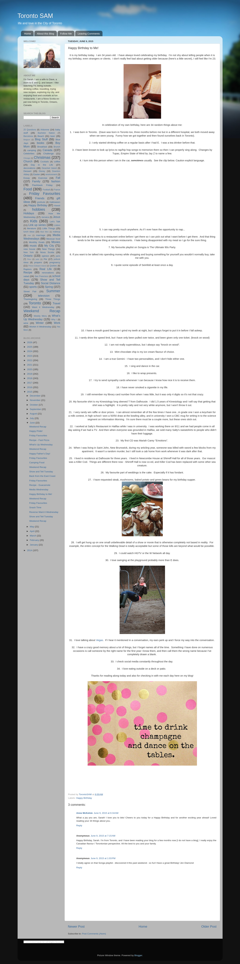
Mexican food (53, 239)
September (36, 409)
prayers (38, 262)
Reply (79, 825)
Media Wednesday (38, 489)
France (57, 189)
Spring (49, 286)
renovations (48, 272)
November (35, 400)
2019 (30, 374)
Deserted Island (49, 168)
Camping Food (36, 462)
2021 (30, 364)
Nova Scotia (47, 252)
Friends (39, 198)
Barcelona (28, 136)
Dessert (28, 171)
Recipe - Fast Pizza (39, 440)
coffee (57, 161)
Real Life (45, 269)
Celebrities (29, 153)
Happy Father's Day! (39, 453)
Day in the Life (42, 165)
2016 (30, 387)
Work (57, 322)
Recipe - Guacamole (39, 485)
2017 (30, 382)
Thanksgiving (30, 299)
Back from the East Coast (42, 476)
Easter (36, 174)
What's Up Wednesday (41, 444)
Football (46, 189)
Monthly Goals (37, 242)
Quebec (53, 266)
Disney (42, 171)
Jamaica (45, 217)
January (34, 544)
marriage (40, 235)
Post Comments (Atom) (94, 933)
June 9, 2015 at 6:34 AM (106, 813)
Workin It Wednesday (40, 326)
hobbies (38, 209)
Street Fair (30, 291)
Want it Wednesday (43, 307)
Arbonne (44, 129)
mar (29, 235)
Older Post (208, 926)
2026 (30, 342)
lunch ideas (29, 232)
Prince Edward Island (37, 266)
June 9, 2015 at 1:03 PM (103, 858)
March (33, 535)
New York (29, 252)
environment (51, 174)
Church (28, 161)
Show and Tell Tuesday (41, 471)
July (32, 418)
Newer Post (76, 926)
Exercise (42, 178)
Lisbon (57, 225)
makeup (56, 232)
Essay (27, 178)
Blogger (138, 955)
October (34, 404)
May (32, 526)
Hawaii (57, 205)
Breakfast (42, 146)
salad (26, 276)
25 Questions (30, 130)
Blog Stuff (41, 139)
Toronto (35, 303)
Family (36, 181)
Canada (47, 150)
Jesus (56, 216)
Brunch (57, 147)
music (33, 245)
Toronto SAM (35, 15)
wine (26, 323)
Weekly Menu (40, 316)
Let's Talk (55, 221)
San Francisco (41, 276)
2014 (30, 550)
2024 (30, 351)
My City (49, 245)
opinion (45, 256)
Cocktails (44, 161)
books (40, 142)
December (35, 395)
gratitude (41, 202)
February (35, 540)
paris (58, 256)
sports (33, 286)
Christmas (42, 157)
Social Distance (50, 283)
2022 (30, 360)
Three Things (52, 299)
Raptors (28, 269)
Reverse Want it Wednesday (43, 512)
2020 (30, 369)
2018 (30, 378)
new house (29, 249)
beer (52, 136)
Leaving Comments (89, 33)
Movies (55, 242)
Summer (53, 291)
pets (37, 259)
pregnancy (54, 262)
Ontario (28, 255)
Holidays (29, 213)
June (33, 422)
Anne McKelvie (84, 813)
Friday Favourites (44, 193)
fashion (55, 181)
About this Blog (45, 33)
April (32, 531)
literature (31, 228)
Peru (29, 259)
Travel (56, 303)
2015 (30, 391)
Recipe (28, 272)
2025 (30, 347)
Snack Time (35, 507)
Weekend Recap (42, 311)
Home (27, 33)
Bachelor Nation (46, 133)
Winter (40, 322)
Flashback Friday (42, 185)
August (34, 413)
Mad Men (44, 232)
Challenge (48, 153)
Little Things (48, 228)
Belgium (27, 140)
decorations (30, 168)
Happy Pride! (36, 431)
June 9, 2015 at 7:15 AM (103, 835)
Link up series (37, 224)
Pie (45, 259)
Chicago (27, 158)
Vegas (99, 640)
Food (28, 189)
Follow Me (66, 33)
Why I (54, 319)
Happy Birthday (84, 798)
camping (31, 150)
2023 (30, 356)
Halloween (54, 202)
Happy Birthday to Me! (40, 494)
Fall (58, 177)
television (44, 295)
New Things (48, 249)
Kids (33, 221)
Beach (40, 136)
